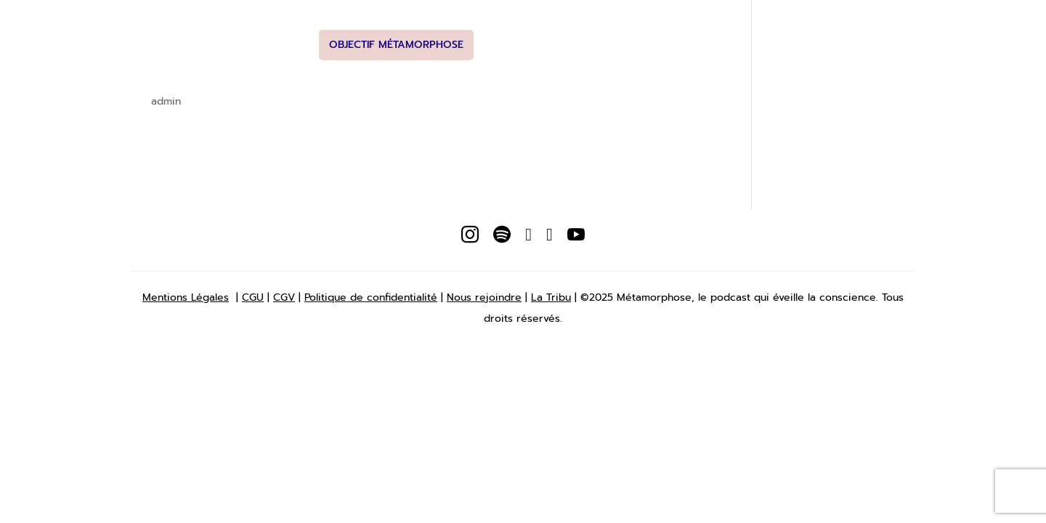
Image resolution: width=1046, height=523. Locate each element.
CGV (284, 297)
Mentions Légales (185, 297)
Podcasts (416, 25)
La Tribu (551, 297)
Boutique (565, 25)
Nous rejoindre (484, 297)
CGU (253, 297)
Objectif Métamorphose (396, 44)
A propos (346, 25)
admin (166, 101)
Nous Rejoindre (703, 25)
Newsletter (492, 25)
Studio (625, 25)
